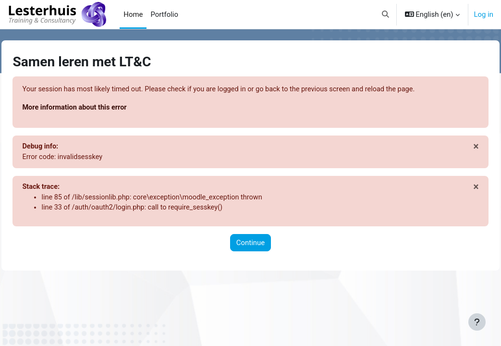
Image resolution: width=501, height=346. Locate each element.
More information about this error (97, 107)
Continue (250, 244)
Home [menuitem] (133, 14)
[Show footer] (477, 322)
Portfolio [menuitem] (164, 14)
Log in (483, 14)
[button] (385, 14)
